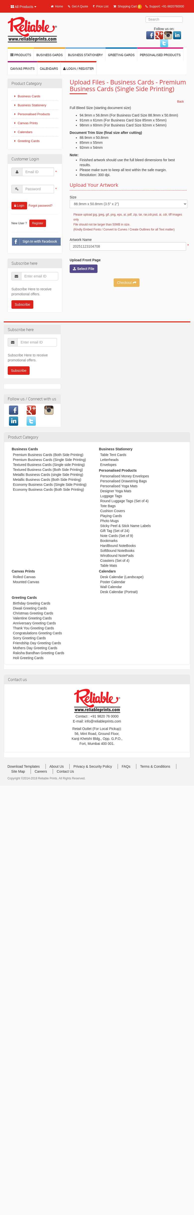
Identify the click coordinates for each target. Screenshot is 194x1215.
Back (180, 101)
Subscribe (22, 304)
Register (37, 223)
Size (73, 197)
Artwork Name (81, 240)
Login (19, 205)
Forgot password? (40, 205)
